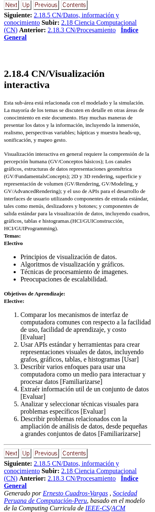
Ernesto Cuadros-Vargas (75, 493)
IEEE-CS (97, 508)
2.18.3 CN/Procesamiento (82, 29)
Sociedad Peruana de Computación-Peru (70, 497)
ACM (118, 508)
